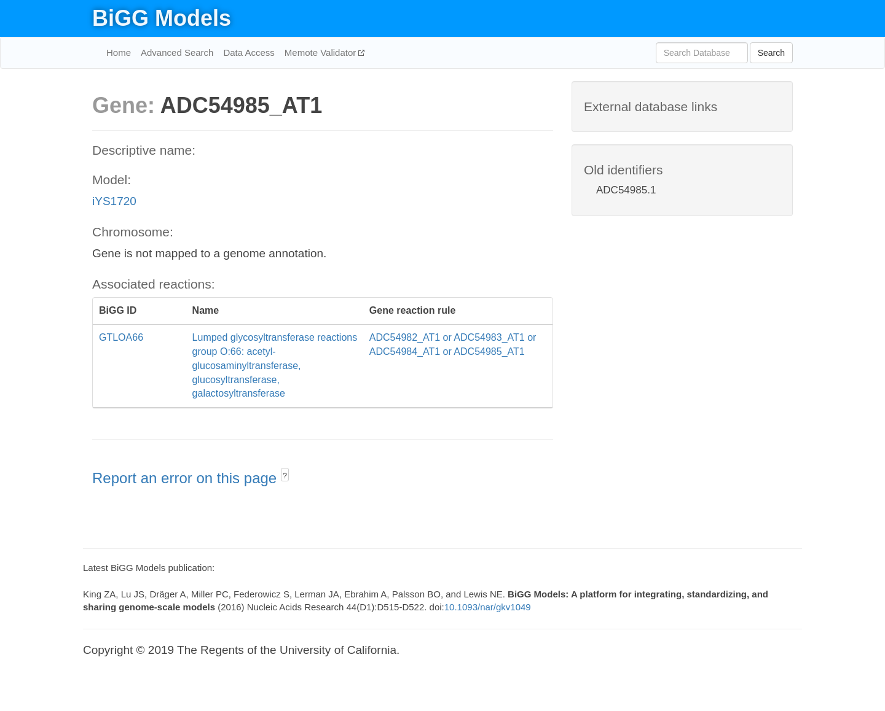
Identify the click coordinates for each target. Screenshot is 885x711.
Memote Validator (322, 52)
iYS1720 (114, 201)
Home (118, 52)
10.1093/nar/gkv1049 (487, 607)
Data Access (248, 52)
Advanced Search (177, 52)
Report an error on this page (186, 478)
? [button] (285, 476)
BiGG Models (161, 18)
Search (771, 53)
